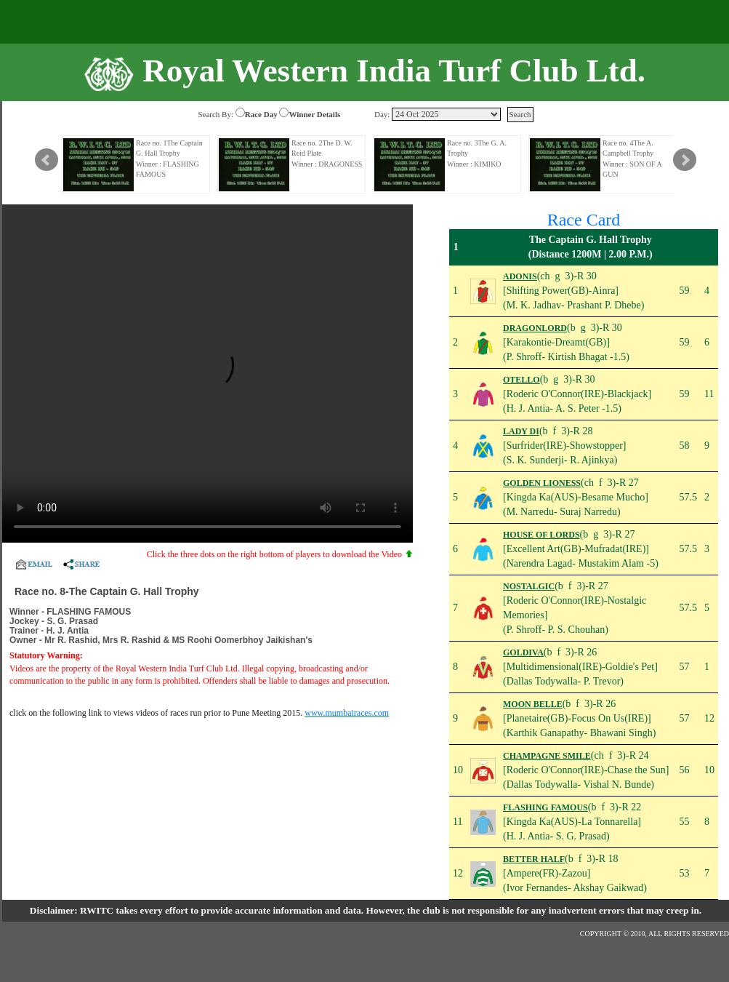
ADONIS (520, 276)
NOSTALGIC (529, 586)
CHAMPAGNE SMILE (547, 756)
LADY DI (521, 431)
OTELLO (521, 380)
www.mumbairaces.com (347, 713)
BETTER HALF (534, 859)
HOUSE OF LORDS (541, 535)
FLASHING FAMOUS (545, 807)
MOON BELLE (533, 704)
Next (684, 160)
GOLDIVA (523, 652)
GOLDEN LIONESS (542, 483)
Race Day (261, 114)
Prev (46, 160)
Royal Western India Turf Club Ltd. (393, 70)
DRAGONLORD (535, 328)
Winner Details (314, 114)
